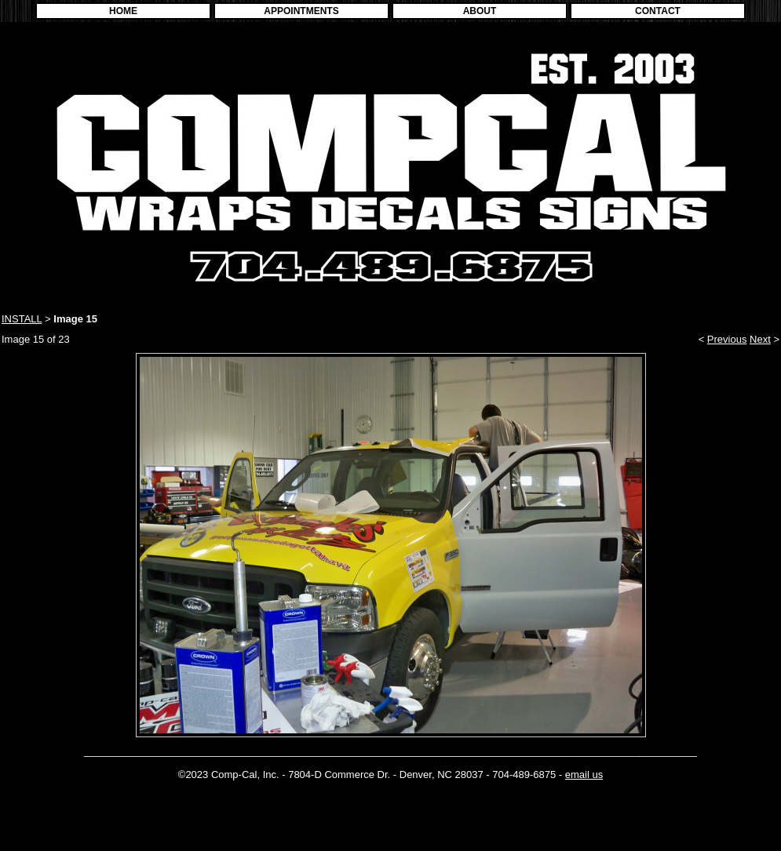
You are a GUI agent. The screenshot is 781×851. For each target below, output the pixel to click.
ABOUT (480, 10)
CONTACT (658, 10)
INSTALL (22, 319)
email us (584, 774)
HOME (123, 10)
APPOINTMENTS (301, 10)
